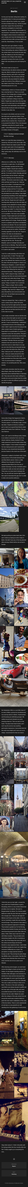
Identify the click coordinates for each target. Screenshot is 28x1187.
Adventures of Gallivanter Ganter (11, 2)
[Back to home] (14, 1159)
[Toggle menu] (25, 2)
